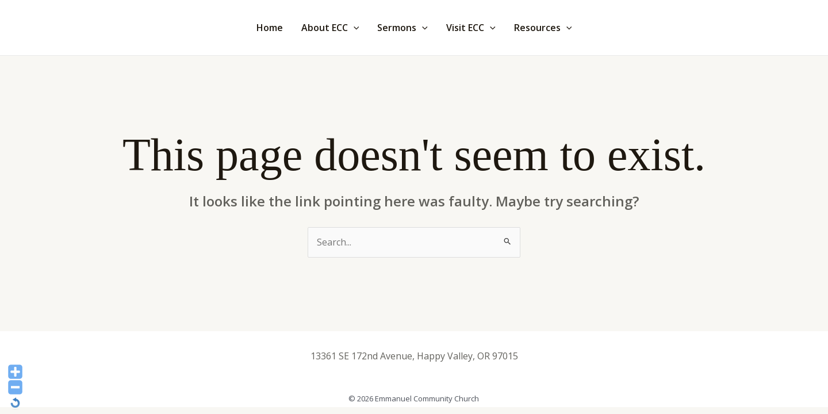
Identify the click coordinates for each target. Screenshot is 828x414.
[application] (353, 27)
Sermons (402, 27)
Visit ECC (471, 27)
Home (269, 27)
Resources (543, 27)
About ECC (330, 27)
